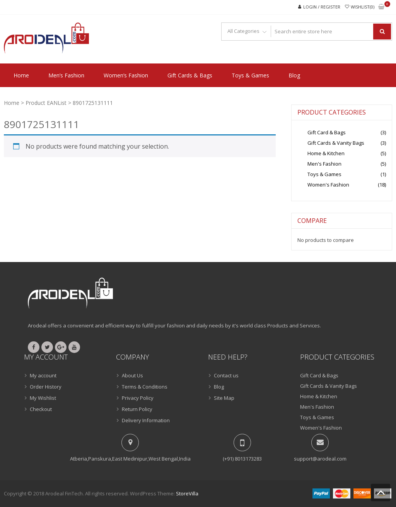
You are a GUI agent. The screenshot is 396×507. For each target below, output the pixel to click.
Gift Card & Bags (326, 132)
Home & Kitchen (326, 153)
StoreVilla (187, 493)
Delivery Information (146, 420)
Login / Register (321, 7)
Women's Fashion (328, 184)
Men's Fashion (324, 163)
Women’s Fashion (126, 75)
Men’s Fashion (66, 75)
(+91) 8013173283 (242, 458)
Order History (45, 386)
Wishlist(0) (362, 7)
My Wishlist (43, 397)
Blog (294, 75)
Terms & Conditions (144, 386)
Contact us (226, 375)
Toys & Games (250, 75)
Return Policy (137, 409)
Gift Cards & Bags (189, 75)
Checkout (41, 409)
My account (43, 375)
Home (21, 75)
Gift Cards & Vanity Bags (335, 142)
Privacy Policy (138, 397)
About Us (132, 375)
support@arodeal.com (320, 458)
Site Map (224, 397)
